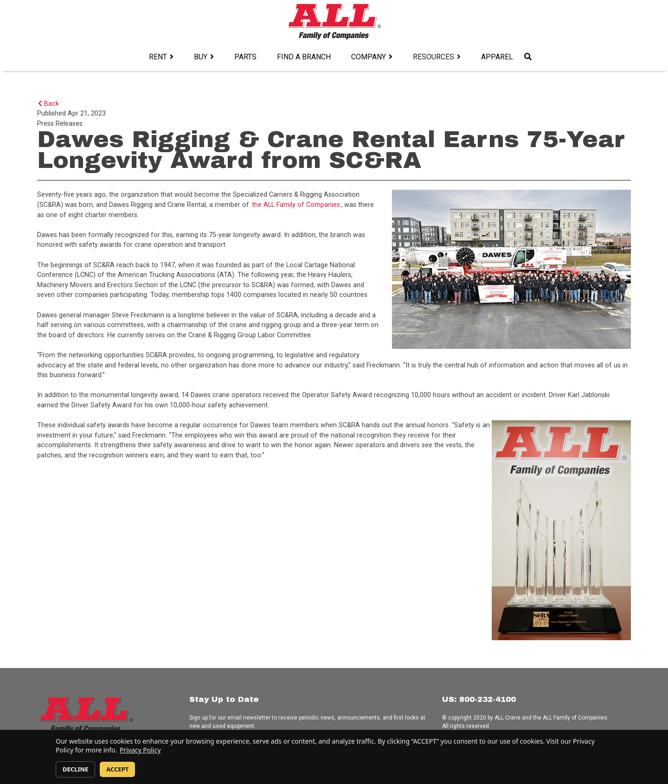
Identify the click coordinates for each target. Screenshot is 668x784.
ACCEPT (117, 769)
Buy (200, 56)
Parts (245, 56)
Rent (158, 56)
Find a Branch (304, 56)
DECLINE (75, 769)
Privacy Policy (140, 749)
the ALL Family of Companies (296, 205)
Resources (433, 56)
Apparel (497, 56)
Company (368, 56)
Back (48, 104)
